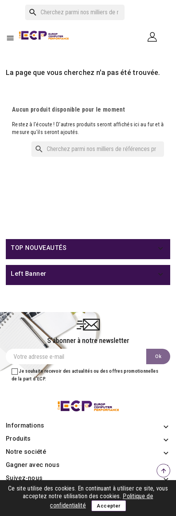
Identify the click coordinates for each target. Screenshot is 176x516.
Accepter (108, 506)
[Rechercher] (75, 12)
